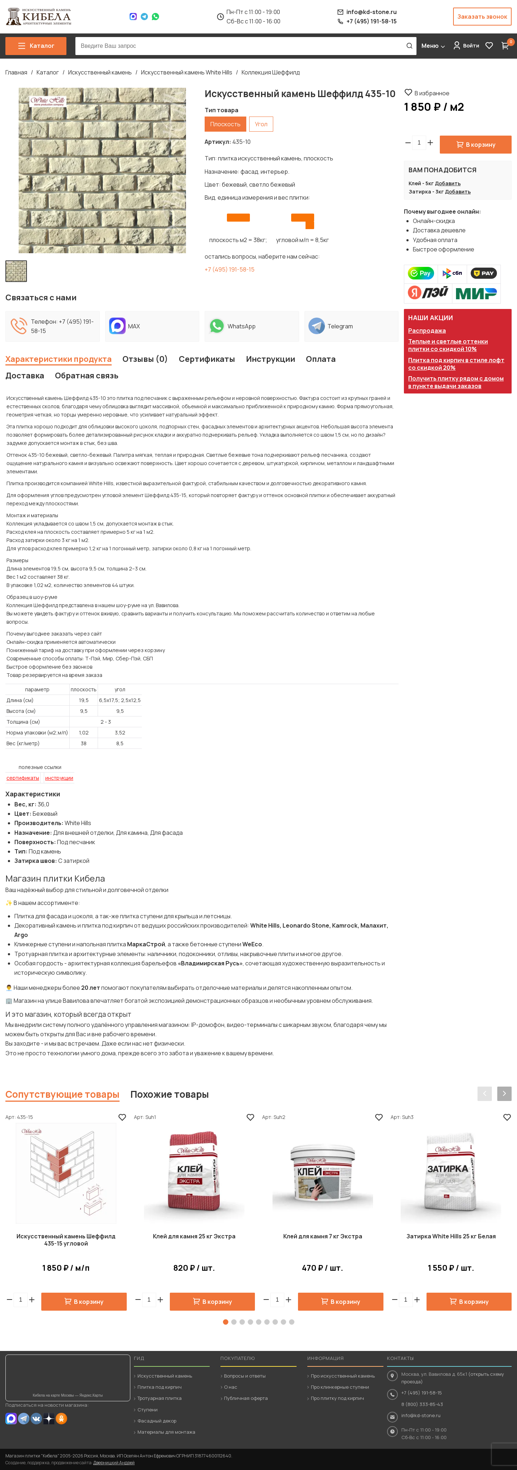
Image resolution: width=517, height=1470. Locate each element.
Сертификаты (207, 359)
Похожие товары (169, 1094)
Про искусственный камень (343, 1376)
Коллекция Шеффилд (271, 72)
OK (61, 1418)
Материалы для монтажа (166, 1432)
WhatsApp (155, 17)
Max (133, 17)
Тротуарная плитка (160, 1398)
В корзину (480, 145)
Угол (261, 124)
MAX (11, 1418)
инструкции (59, 777)
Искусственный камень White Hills (186, 72)
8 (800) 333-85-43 (422, 1404)
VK (36, 1418)
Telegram (144, 17)
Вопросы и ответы (245, 1376)
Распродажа (427, 330)
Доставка (24, 375)
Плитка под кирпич (160, 1387)
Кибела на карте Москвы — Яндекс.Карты (68, 1395)
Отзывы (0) (145, 359)
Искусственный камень (100, 72)
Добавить (448, 183)
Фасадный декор (157, 1420)
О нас (230, 1387)
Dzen (49, 1418)
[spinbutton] (419, 143)
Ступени (148, 1409)
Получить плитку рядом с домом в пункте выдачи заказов (456, 382)
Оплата (321, 359)
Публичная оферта (246, 1398)
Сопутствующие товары (62, 1094)
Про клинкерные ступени (340, 1387)
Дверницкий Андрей (114, 1463)
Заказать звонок (482, 17)
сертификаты (22, 777)
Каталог (48, 72)
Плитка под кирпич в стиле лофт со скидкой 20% (456, 364)
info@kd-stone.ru (421, 1415)
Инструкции (270, 359)
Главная (16, 72)
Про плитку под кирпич (337, 1398)
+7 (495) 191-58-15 (230, 269)
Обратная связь (86, 375)
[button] (430, 143)
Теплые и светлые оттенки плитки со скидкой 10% (448, 345)
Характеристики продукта (58, 359)
